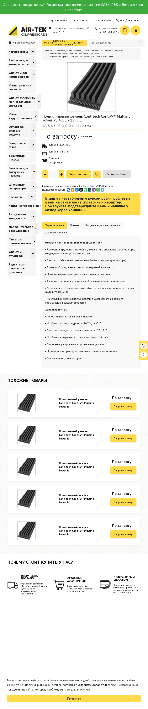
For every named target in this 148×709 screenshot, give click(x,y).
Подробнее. (74, 10)
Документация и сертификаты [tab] (102, 225)
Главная (48, 42)
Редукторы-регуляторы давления (17, 268)
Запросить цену (78, 174)
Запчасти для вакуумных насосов (18, 172)
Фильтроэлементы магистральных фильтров (22, 101)
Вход (121, 20)
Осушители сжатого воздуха (16, 130)
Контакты (79, 42)
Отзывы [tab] (74, 225)
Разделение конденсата (17, 216)
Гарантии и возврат (59, 20)
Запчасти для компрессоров (19, 62)
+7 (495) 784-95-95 (109, 31)
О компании (68, 42)
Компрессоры (18, 52)
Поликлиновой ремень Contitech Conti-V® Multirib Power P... (76, 403)
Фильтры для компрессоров (19, 75)
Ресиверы (15, 197)
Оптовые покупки (103, 20)
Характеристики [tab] (54, 225)
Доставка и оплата (58, 42)
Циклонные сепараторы (17, 186)
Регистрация (134, 20)
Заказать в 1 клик (117, 174)
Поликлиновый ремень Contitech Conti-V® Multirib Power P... (76, 466)
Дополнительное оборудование (21, 229)
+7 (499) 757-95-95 (109, 28)
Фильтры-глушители (16, 254)
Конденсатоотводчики (25, 206)
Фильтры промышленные (20, 241)
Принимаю (74, 698)
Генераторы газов (17, 145)
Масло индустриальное (20, 116)
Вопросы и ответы (81, 20)
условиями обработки (92, 685)
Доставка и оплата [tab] (56, 232)
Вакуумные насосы (17, 157)
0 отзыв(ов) (84, 125)
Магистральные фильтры (20, 87)
